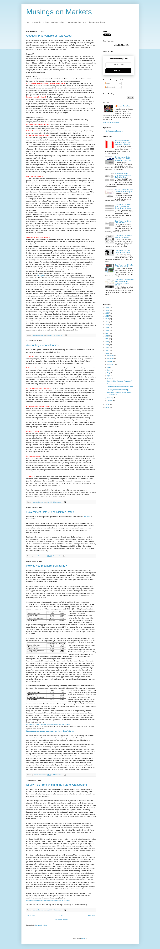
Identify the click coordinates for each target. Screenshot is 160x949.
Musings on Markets (59, 12)
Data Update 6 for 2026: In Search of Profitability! (123, 236)
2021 (107, 322)
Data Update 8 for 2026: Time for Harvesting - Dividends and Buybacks (123, 206)
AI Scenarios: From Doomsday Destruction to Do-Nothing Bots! (123, 175)
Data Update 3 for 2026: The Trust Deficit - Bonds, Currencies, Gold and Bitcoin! (124, 282)
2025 (107, 310)
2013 (107, 345)
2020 (107, 324)
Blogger (83, 938)
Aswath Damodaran (124, 106)
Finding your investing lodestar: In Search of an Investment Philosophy (123, 142)
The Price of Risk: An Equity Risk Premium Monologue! (124, 190)
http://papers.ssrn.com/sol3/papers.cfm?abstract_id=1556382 (48, 900)
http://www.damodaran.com (114, 131)
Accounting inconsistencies (42, 345)
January (110, 401)
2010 (107, 353)
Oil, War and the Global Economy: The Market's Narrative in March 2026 (123, 159)
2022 (107, 319)
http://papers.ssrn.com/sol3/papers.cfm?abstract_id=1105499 (48, 724)
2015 (107, 339)
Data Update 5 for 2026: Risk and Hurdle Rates (123, 251)
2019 (107, 327)
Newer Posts (31, 916)
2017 (107, 333)
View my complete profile (111, 122)
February (110, 398)
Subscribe (118, 71)
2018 (107, 330)
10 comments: (57, 774)
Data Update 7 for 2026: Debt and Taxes (123, 222)
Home (61, 916)
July (108, 367)
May (108, 373)
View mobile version (61, 920)
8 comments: (58, 910)
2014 (107, 342)
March (109, 378)
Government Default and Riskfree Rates (50, 512)
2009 (107, 404)
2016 (107, 336)
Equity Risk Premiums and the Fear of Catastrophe (56, 784)
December (110, 356)
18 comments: (58, 335)
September (111, 364)
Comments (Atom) (41, 925)
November (110, 358)
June (109, 370)
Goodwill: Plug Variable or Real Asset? (49, 35)
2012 (107, 347)
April (108, 376)
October (110, 361)
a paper (41, 276)
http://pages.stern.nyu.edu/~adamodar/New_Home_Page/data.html (50, 731)
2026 (107, 307)
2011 (107, 350)
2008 (107, 407)
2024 (107, 313)
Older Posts (91, 916)
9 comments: (57, 556)
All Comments (110, 87)
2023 (107, 316)
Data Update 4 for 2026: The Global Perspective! (124, 266)
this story (87, 517)
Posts (107, 83)
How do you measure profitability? (46, 565)
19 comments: (57, 502)
